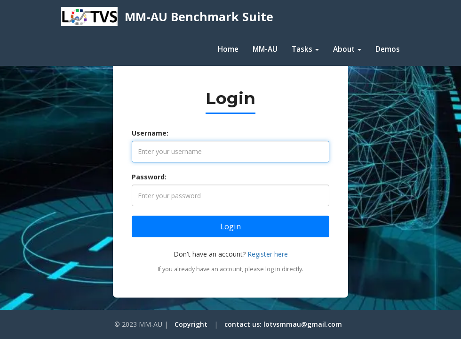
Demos (387, 49)
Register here (267, 254)
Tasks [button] (305, 49)
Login (230, 226)
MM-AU (265, 49)
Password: (149, 176)
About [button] (347, 49)
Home (228, 49)
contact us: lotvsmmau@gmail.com (283, 324)
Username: (150, 133)
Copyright (191, 324)
